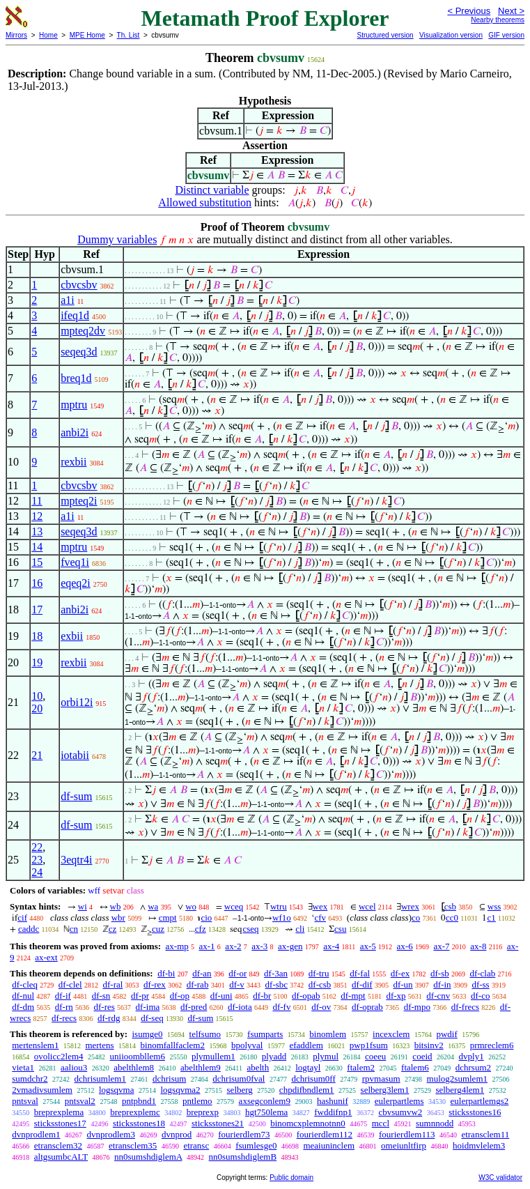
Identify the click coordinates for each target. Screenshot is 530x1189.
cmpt (168, 917)
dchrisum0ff (313, 1078)
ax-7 (441, 946)
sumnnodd (434, 1123)
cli (299, 928)
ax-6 (405, 946)
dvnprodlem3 (111, 1134)
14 (36, 547)
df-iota (240, 1007)
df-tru (319, 973)
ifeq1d (75, 315)
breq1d (76, 378)
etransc (196, 1145)
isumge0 (147, 1034)
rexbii (73, 462)
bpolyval (247, 1045)
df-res (104, 1007)
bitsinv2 (429, 1045)
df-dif (362, 984)
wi (82, 906)
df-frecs (465, 1007)
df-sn (101, 995)
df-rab (198, 984)
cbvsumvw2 (400, 1112)
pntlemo (197, 1101)
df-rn (64, 1007)
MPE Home (87, 35)
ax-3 (259, 946)
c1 (491, 917)
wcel (367, 906)
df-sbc (276, 984)
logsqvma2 (180, 1089)
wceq (233, 906)
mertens (99, 1045)
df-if (63, 995)
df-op (179, 995)
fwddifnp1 (333, 1112)
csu (340, 928)
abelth (258, 1067)
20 (36, 708)
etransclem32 (58, 1145)
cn (74, 928)
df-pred (193, 1007)
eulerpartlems (399, 1101)
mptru (74, 405)
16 (36, 583)
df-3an (276, 973)
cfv (320, 917)
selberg (240, 1089)
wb (115, 906)
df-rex (154, 984)
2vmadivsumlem (42, 1089)
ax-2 (233, 946)
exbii (72, 636)
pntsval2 (80, 1101)
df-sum (76, 796)
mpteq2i (79, 501)
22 (36, 847)
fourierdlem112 (324, 1134)
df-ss (480, 984)
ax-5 (368, 946)
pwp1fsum (369, 1045)
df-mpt (353, 995)
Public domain (291, 1177)
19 (36, 662)
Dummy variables (117, 239)
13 (36, 531)
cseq (250, 928)
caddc (28, 928)
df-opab (306, 995)
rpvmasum (381, 1078)
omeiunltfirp (403, 1145)
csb (450, 906)
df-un (402, 984)
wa (153, 906)
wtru (278, 906)
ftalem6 (415, 1067)
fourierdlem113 (407, 1134)
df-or (237, 973)
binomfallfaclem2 (173, 1045)
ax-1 (207, 946)
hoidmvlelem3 (479, 1145)
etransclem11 (485, 1134)
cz (113, 928)
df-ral (112, 984)
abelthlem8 (134, 1067)
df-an (201, 973)
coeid (422, 1056)
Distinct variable (212, 190)
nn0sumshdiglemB (243, 1156)
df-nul (23, 995)
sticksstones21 (218, 1123)
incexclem (391, 1034)
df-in (442, 984)
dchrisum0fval (238, 1078)
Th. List (128, 35)
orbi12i (77, 702)
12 (36, 516)
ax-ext (46, 957)
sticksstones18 (139, 1123)
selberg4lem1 (459, 1089)
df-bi (166, 973)
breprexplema (59, 1112)
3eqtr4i (76, 860)
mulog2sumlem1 (457, 1078)
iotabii (75, 755)
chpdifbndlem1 (306, 1089)
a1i (68, 300)
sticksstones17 (60, 1123)
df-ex (400, 973)
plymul (325, 1056)
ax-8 (478, 946)
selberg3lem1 (385, 1089)
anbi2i (74, 432)
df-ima (148, 1007)
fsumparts (265, 1034)
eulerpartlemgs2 (480, 1101)
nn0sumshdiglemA (148, 1156)
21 (36, 755)
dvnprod (177, 1134)
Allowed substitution (204, 202)
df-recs (64, 1018)
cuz (158, 928)
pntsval (25, 1101)
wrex (410, 906)
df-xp (395, 995)
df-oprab (367, 1007)
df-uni (221, 995)
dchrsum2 (473, 1067)
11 (36, 501)
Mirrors (16, 35)
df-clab (482, 973)
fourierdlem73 (244, 1134)
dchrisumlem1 (100, 1078)
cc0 (452, 917)
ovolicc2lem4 (59, 1056)
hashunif (332, 1101)
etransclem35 (133, 1145)
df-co (480, 995)
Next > (511, 11)
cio (206, 917)
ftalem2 (361, 1067)
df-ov (321, 1007)
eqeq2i (76, 583)
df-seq (152, 1018)
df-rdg (109, 1018)
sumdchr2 (29, 1078)
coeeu (375, 1056)
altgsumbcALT (61, 1156)
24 (36, 872)
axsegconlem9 (264, 1101)
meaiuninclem (328, 1145)
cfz (200, 928)
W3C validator (500, 1177)
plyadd (274, 1056)
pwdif (446, 1034)
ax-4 (331, 946)
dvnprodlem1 (36, 1134)
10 (36, 696)
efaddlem (305, 1045)
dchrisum (169, 1078)
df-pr (140, 995)
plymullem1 (213, 1056)
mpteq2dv (83, 331)
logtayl (307, 1067)
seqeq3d (79, 352)
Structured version (385, 35)
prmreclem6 (492, 1045)
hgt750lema (266, 1112)
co (416, 917)
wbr (118, 917)
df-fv (281, 1007)
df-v (236, 984)
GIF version (506, 35)
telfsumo (205, 1034)
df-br (262, 995)
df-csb (320, 984)
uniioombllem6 (137, 1056)
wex (320, 906)
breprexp (203, 1112)
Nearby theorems (497, 20)
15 (36, 562)
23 (36, 860)
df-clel (70, 984)
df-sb (439, 973)
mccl (380, 1123)
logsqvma (116, 1089)
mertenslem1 (35, 1045)
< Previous (468, 11)
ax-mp (177, 946)
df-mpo (417, 1007)
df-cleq (25, 984)
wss (494, 906)
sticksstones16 (475, 1112)
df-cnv (438, 995)
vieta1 (23, 1067)
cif (22, 917)
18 (36, 636)
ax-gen (290, 946)
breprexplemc (134, 1112)
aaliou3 (74, 1067)
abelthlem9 (200, 1067)
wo (190, 906)
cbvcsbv (79, 285)
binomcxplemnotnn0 (307, 1123)
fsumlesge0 (255, 1145)
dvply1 (471, 1056)
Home (48, 35)
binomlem (327, 1034)
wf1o (281, 917)
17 (36, 609)
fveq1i (75, 562)
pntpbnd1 (139, 1101)
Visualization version (451, 35)
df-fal (360, 973)
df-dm (23, 1007)
